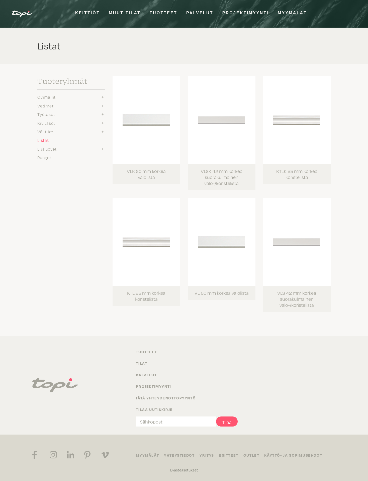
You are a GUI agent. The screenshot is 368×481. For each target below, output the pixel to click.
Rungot (44, 157)
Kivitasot (46, 123)
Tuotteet (163, 13)
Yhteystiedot (179, 455)
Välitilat (45, 131)
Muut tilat (125, 13)
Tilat (141, 363)
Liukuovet (47, 149)
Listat (43, 140)
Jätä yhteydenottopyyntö (166, 398)
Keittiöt (87, 13)
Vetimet (45, 105)
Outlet (251, 455)
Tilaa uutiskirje (154, 409)
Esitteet (228, 455)
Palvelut (199, 13)
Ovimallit (46, 97)
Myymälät (292, 13)
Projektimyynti (245, 13)
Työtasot (46, 114)
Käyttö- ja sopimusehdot (293, 455)
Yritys (207, 455)
